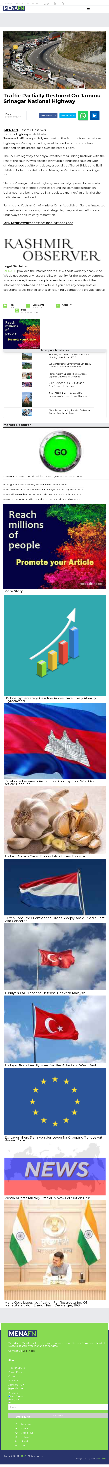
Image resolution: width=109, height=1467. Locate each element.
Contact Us (13, 1378)
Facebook (23, 1426)
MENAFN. (24, 1458)
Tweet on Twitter (68, 121)
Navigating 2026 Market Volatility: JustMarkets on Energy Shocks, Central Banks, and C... (43, 504)
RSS (20, 1448)
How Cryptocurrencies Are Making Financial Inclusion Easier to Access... (36, 490)
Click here (29, 1353)
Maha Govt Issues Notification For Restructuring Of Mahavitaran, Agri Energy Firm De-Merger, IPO (45, 1306)
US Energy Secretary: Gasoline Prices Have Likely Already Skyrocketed (50, 704)
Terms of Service (16, 1370)
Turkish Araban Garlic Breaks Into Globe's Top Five (44, 861)
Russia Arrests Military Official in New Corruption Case (47, 1201)
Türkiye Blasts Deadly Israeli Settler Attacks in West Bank (50, 1069)
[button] (55, 3)
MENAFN (11, 135)
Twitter (21, 1431)
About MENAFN (16, 1387)
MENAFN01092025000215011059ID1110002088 (38, 228)
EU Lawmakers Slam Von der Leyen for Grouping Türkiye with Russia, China (54, 1142)
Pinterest (22, 1439)
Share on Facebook (48, 121)
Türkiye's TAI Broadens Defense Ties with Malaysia (44, 997)
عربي (47, 3)
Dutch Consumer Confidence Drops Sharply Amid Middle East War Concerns (54, 923)
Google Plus (24, 1435)
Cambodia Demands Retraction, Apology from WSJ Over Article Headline (50, 787)
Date (8, 119)
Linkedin (22, 1443)
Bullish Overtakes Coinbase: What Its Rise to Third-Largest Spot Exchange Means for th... (43, 495)
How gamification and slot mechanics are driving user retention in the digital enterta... (42, 499)
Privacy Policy (15, 1374)
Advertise (13, 1383)
